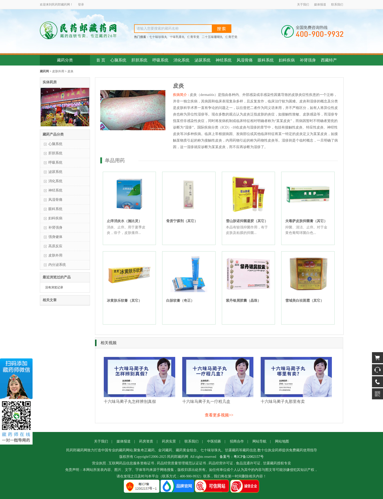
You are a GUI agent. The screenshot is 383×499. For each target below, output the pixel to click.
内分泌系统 (57, 265)
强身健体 (55, 237)
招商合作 (237, 441)
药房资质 (146, 441)
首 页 (100, 60)
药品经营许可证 (221, 463)
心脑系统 (118, 60)
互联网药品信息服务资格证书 (131, 463)
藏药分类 (65, 60)
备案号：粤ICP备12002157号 (242, 457)
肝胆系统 (139, 60)
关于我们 (303, 4)
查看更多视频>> (219, 415)
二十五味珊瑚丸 (212, 37)
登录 (81, 4)
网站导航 (259, 441)
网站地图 (282, 441)
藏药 (64, 4)
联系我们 (337, 4)
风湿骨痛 (245, 60)
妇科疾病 (287, 60)
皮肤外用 (58, 71)
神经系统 (224, 60)
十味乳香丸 (177, 37)
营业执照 (99, 463)
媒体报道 (320, 4)
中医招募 (214, 441)
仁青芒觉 (231, 37)
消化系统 (181, 60)
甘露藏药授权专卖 (277, 463)
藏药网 (44, 71)
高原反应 (55, 246)
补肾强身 (308, 60)
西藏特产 (329, 60)
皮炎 (70, 71)
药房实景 (169, 441)
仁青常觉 (193, 37)
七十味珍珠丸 (158, 37)
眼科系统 (266, 60)
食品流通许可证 (248, 463)
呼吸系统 (160, 60)
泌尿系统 (203, 60)
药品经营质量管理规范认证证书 (181, 463)
